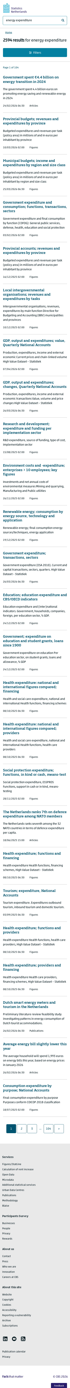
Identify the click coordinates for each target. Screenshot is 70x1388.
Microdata (8, 1180)
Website (7, 1295)
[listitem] (5, 1339)
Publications (9, 1195)
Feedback (59, 1386)
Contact (6, 1256)
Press (5, 1261)
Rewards (7, 1239)
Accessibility (9, 1310)
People (6, 1228)
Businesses (8, 1223)
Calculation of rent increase (18, 1169)
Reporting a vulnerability (16, 1315)
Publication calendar (14, 1352)
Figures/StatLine (11, 1164)
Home (8, 32)
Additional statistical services (19, 1185)
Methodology (10, 1200)
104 (49, 1128)
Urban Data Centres (13, 1190)
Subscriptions (10, 1326)
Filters (35, 52)
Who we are (9, 1267)
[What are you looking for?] (35, 20)
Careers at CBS (10, 1277)
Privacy (6, 1233)
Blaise (5, 1206)
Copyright (7, 1300)
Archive (6, 1320)
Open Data (8, 1175)
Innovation (8, 1272)
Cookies (6, 1305)
